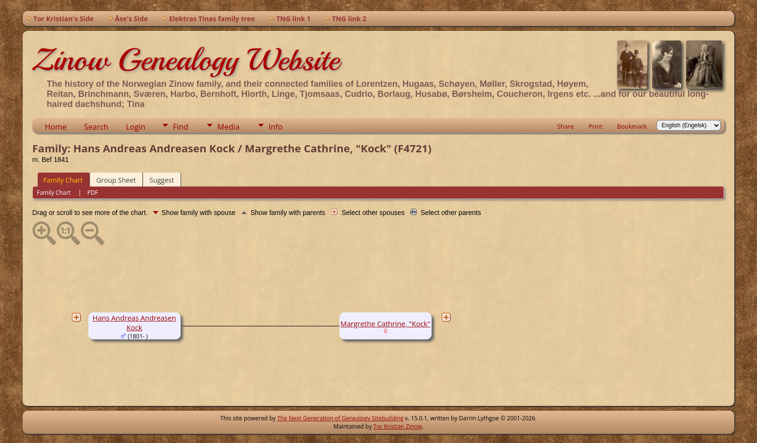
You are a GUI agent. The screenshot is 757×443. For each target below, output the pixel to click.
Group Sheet (116, 180)
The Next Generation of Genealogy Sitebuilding (340, 418)
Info (275, 126)
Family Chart (63, 180)
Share (565, 126)
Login (136, 126)
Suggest (161, 180)
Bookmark (632, 126)
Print (596, 126)
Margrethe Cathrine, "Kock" (385, 323)
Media (228, 126)
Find (180, 126)
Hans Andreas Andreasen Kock (134, 322)
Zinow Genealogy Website (185, 59)
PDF (92, 192)
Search (96, 126)
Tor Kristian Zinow (397, 426)
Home (56, 126)
